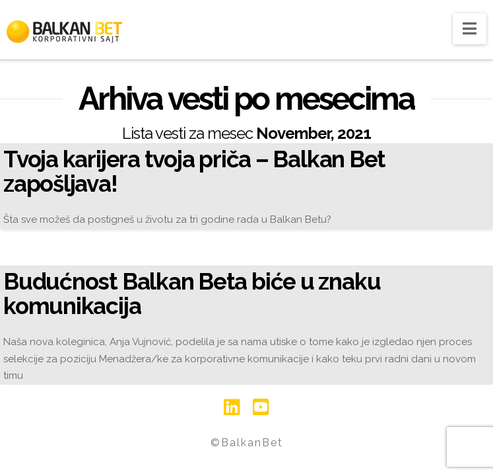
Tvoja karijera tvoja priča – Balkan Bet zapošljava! (194, 171)
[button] (469, 28)
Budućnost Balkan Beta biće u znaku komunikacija (191, 293)
